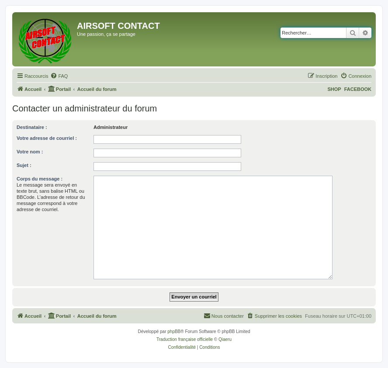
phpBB (173, 331)
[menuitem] (59, 76)
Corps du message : (39, 178)
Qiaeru (225, 339)
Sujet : (24, 165)
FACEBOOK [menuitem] (357, 89)
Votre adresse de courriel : (47, 138)
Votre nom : (30, 151)
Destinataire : (32, 127)
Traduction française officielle (184, 339)
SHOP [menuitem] (334, 89)
